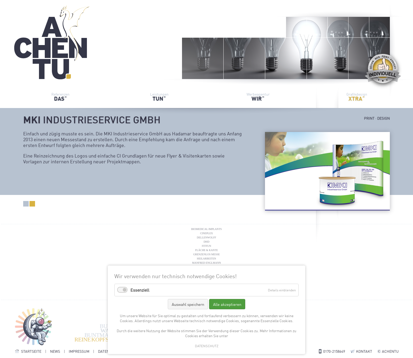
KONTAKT (364, 351)
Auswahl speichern (188, 304)
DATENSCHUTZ (206, 345)
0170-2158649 (334, 351)
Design (32, 204)
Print (26, 204)
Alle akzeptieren (227, 304)
